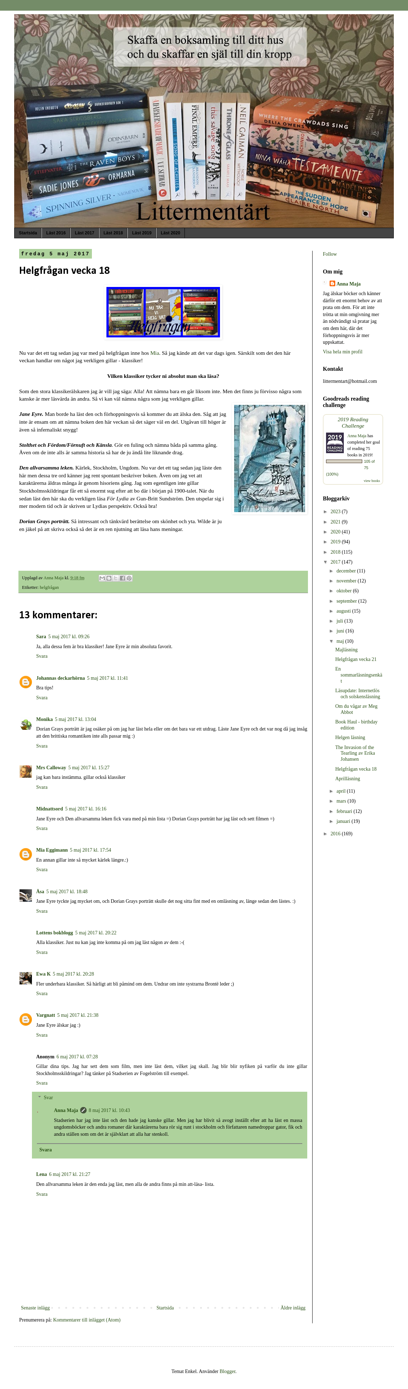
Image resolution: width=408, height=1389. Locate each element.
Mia (154, 353)
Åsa (40, 891)
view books (372, 481)
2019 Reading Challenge (353, 422)
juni (340, 631)
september (347, 601)
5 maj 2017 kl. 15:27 (88, 767)
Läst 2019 (141, 232)
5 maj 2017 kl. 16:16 (85, 809)
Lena (41, 1174)
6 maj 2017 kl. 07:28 (77, 1056)
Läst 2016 (56, 232)
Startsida (28, 232)
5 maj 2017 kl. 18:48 (67, 891)
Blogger (227, 1371)
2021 (336, 522)
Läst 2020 (170, 232)
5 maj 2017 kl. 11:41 (107, 678)
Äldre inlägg (293, 1308)
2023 (336, 511)
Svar (48, 1097)
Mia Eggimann (52, 850)
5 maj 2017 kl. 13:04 (75, 719)
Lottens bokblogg (54, 932)
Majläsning (346, 649)
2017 (336, 562)
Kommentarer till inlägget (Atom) (87, 1320)
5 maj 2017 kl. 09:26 (68, 636)
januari (343, 821)
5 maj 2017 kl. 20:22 (95, 932)
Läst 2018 (113, 232)
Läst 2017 (84, 232)
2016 (336, 833)
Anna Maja (66, 1110)
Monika (44, 719)
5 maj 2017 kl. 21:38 (77, 1015)
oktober (344, 590)
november (346, 581)
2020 (336, 532)
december (346, 571)
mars (341, 801)
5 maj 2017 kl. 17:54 (90, 850)
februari (344, 811)
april (341, 791)
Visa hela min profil (343, 351)
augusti (344, 611)
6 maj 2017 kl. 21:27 (69, 1174)
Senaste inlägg (35, 1308)
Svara (42, 656)
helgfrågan (49, 587)
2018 (336, 552)
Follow (330, 254)
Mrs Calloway (51, 767)
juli (340, 621)
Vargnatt (45, 1015)
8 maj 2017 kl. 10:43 (109, 1110)
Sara (41, 636)
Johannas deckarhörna (60, 678)
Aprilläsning (347, 778)
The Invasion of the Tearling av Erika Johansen (355, 753)
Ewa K (43, 974)
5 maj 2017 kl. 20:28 (73, 974)
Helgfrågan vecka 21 (356, 659)
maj (340, 641)
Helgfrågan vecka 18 (356, 769)
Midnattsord (49, 809)
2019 (336, 541)
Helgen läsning (350, 737)
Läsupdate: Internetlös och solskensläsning (357, 693)
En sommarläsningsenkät (358, 675)
